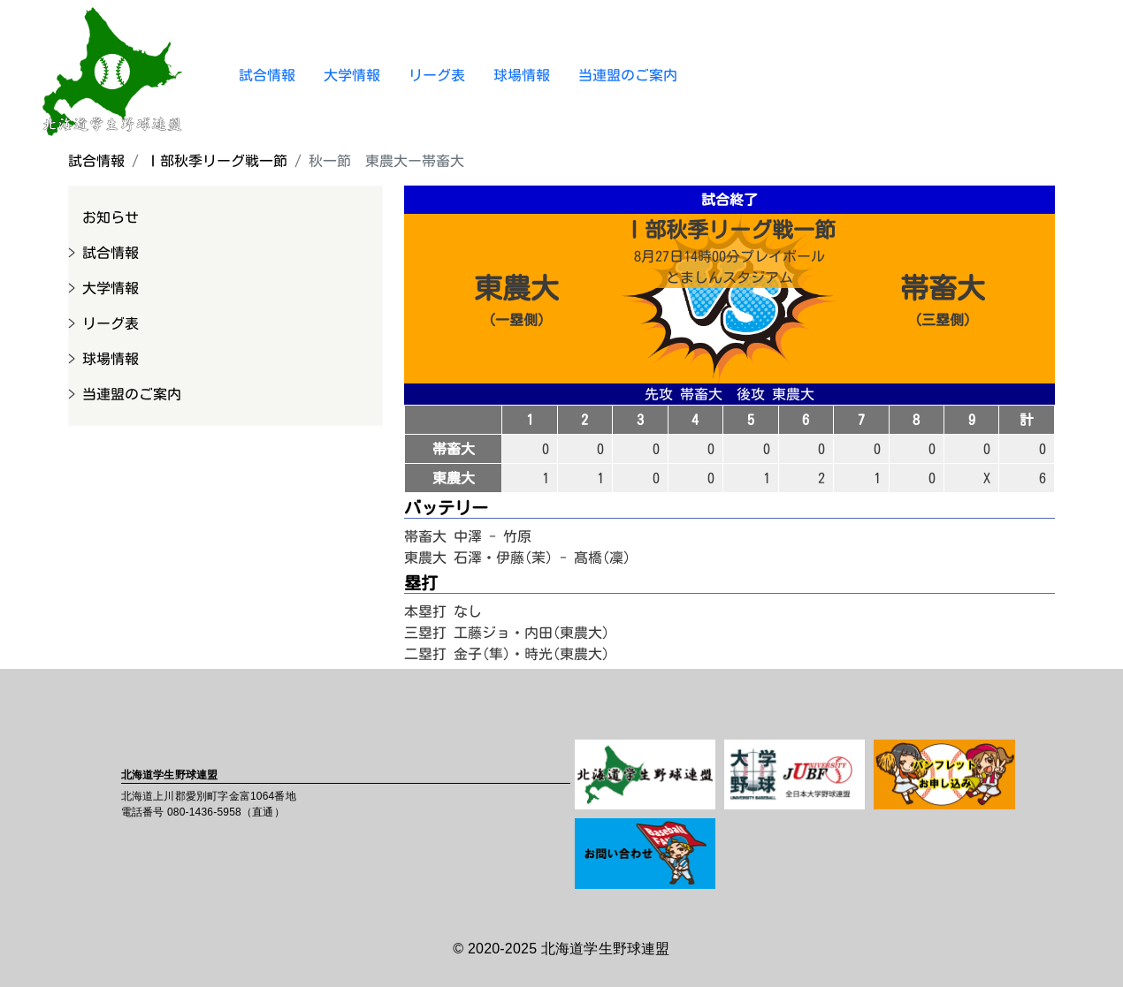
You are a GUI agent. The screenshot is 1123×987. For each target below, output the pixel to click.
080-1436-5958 (204, 812)
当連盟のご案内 (627, 75)
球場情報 (521, 75)
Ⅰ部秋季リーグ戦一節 (216, 161)
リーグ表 (437, 75)
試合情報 (267, 75)
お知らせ (110, 217)
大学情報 (352, 75)
